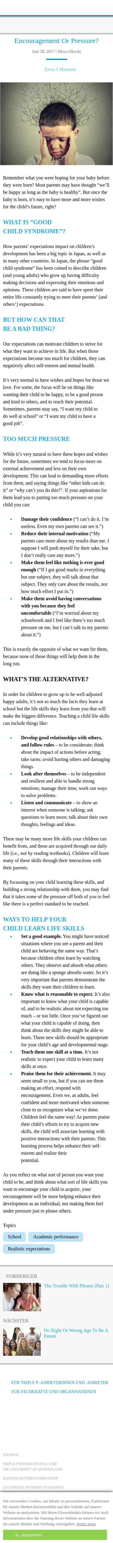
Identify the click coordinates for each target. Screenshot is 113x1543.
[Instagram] (42, 1414)
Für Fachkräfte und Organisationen (49, 1391)
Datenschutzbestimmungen (30, 1478)
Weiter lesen (86, 1524)
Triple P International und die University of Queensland (32, 1466)
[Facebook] (9, 1414)
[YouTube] (25, 1414)
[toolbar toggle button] (15, 7)
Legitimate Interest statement (33, 1487)
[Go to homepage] (57, 16)
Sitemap (10, 1455)
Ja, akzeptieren (28, 1534)
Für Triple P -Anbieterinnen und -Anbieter (55, 1382)
